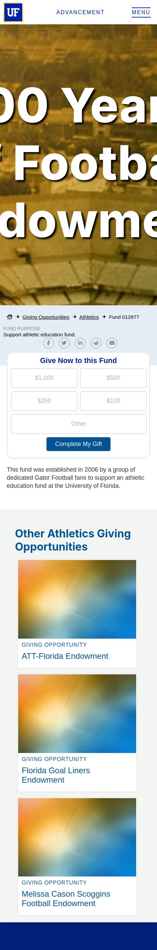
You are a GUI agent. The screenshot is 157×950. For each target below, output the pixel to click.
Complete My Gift (78, 444)
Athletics (89, 317)
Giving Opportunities (46, 317)
